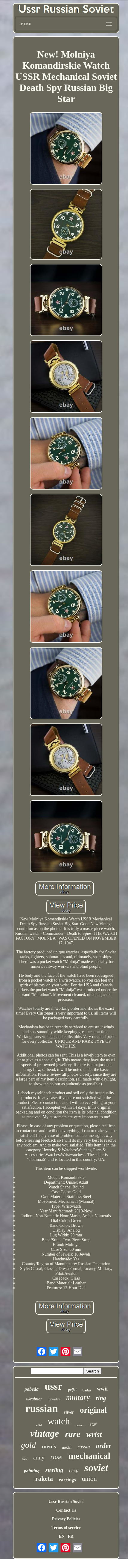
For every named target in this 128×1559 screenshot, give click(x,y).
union (89, 1478)
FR (71, 1536)
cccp (73, 1470)
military (78, 1397)
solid (39, 1425)
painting (31, 1470)
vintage (44, 1433)
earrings (67, 1479)
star (93, 1424)
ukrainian (34, 1399)
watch (59, 1421)
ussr (53, 1386)
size (24, 1458)
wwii (102, 1389)
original (93, 1409)
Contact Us (66, 1510)
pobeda (32, 1389)
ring (101, 1398)
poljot (72, 1390)
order (103, 1446)
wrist (94, 1434)
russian (41, 1408)
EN (62, 1536)
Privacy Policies (66, 1519)
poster (80, 1425)
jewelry (54, 1399)
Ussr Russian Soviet (66, 1501)
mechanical (89, 1456)
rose (56, 1457)
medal (66, 1447)
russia (83, 1447)
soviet (96, 1467)
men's (49, 1446)
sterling (54, 1470)
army (38, 1458)
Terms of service (65, 1527)
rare (72, 1434)
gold (28, 1445)
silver (69, 1412)
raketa (44, 1478)
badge (87, 1390)
